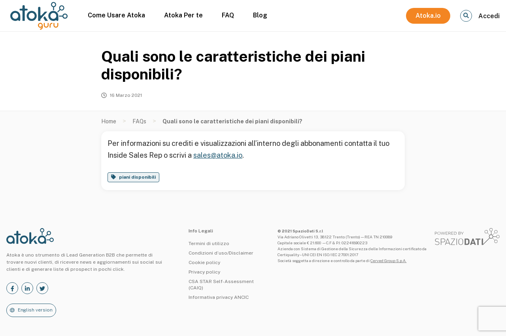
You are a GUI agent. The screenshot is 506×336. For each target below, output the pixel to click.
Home (108, 121)
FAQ (228, 15)
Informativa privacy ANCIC (219, 297)
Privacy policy (204, 272)
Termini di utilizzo (209, 243)
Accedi (489, 16)
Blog (260, 15)
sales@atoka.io (217, 155)
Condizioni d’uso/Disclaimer (221, 253)
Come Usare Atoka (116, 15)
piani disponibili (137, 177)
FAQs (139, 121)
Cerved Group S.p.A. (388, 260)
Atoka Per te (183, 15)
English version (35, 310)
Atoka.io (428, 15)
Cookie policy (204, 262)
